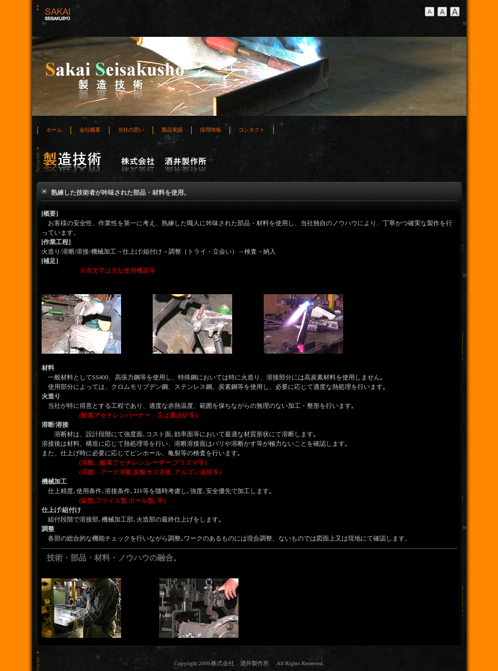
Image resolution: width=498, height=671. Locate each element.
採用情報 (210, 130)
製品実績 (172, 130)
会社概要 (90, 130)
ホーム (54, 130)
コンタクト (251, 130)
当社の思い (131, 130)
